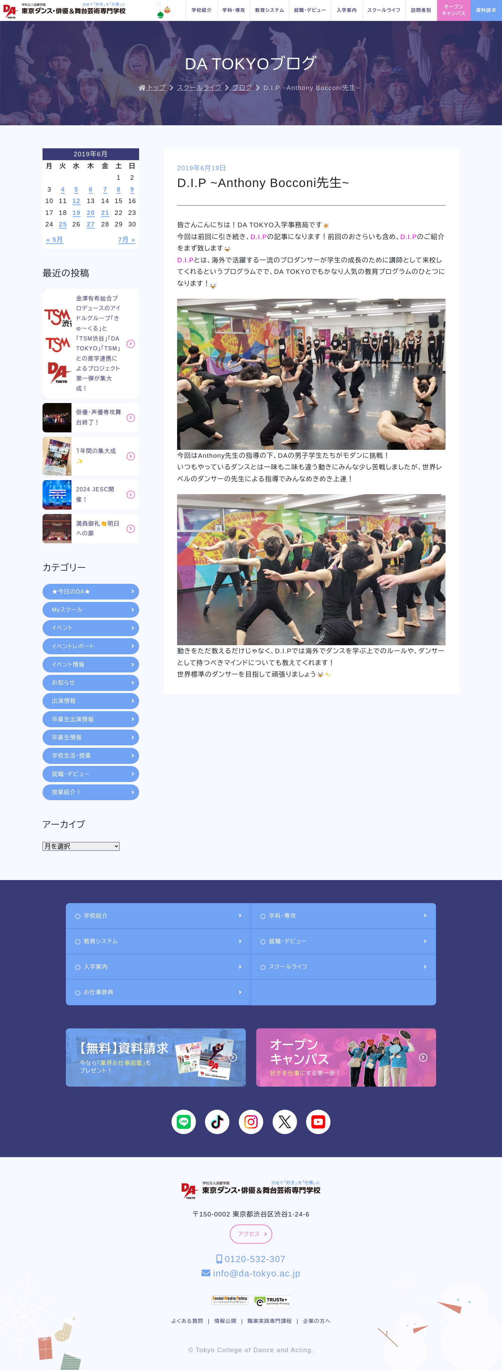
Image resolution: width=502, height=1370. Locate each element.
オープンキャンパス (454, 10)
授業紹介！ (93, 792)
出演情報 (93, 701)
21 (105, 212)
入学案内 (347, 10)
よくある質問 (187, 1321)
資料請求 (486, 10)
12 (77, 200)
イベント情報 (93, 664)
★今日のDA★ (93, 591)
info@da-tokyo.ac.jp (251, 1273)
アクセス (252, 1234)
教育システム (269, 10)
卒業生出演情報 (93, 719)
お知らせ (93, 682)
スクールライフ (384, 10)
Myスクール (93, 609)
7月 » (127, 239)
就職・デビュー (310, 10)
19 (77, 212)
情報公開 (225, 1321)
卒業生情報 (93, 737)
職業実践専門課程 (270, 1321)
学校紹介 (202, 10)
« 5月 (54, 239)
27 (91, 224)
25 (63, 224)
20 (91, 212)
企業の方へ (316, 1321)
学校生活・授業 (93, 755)
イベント (93, 628)
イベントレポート (93, 646)
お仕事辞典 (158, 992)
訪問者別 (421, 10)
